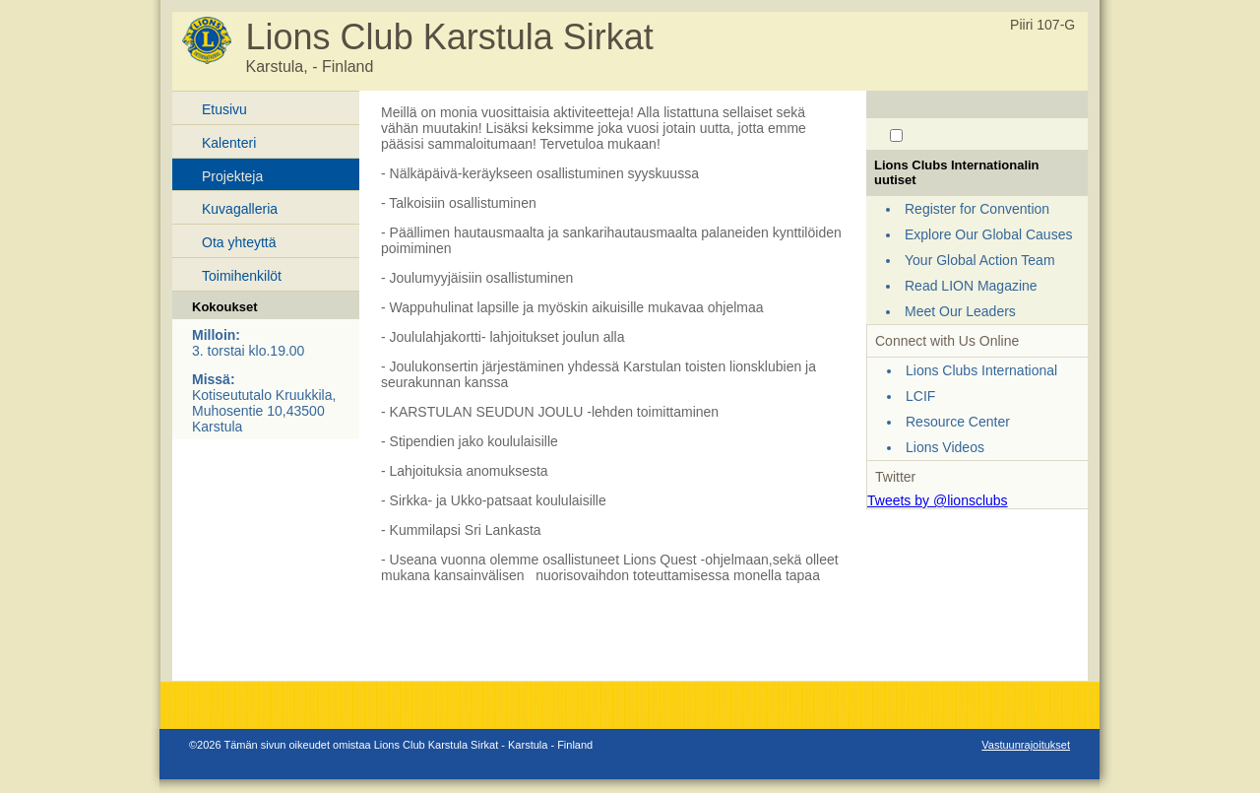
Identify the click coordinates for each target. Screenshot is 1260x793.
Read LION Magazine (971, 286)
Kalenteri (229, 143)
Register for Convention (977, 209)
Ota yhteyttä (239, 242)
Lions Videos (945, 447)
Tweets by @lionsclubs (937, 500)
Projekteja (232, 176)
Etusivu (224, 109)
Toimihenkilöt (242, 276)
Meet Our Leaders (960, 311)
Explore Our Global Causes (988, 234)
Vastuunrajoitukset (1025, 745)
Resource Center (958, 422)
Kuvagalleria (240, 209)
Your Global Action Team (980, 260)
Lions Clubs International (981, 370)
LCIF (920, 396)
